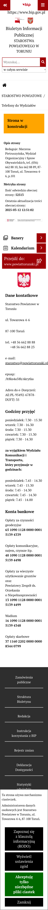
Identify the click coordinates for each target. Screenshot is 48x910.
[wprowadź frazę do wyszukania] (21, 62)
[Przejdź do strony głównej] (24, 36)
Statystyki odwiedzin (24, 786)
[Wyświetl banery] (41, 238)
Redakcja (24, 716)
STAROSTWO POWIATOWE (22, 96)
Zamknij (24, 902)
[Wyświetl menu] (43, 5)
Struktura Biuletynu (24, 699)
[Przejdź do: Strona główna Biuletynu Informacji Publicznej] (4, 85)
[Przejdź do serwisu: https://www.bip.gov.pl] (26, 8)
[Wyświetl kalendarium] (41, 248)
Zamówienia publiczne (24, 679)
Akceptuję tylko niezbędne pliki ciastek (24, 884)
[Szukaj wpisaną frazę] (43, 62)
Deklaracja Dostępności (24, 767)
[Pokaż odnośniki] (5, 5)
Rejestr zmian (24, 750)
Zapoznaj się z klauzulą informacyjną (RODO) (24, 839)
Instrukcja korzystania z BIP (24, 733)
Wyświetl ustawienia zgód (24, 861)
